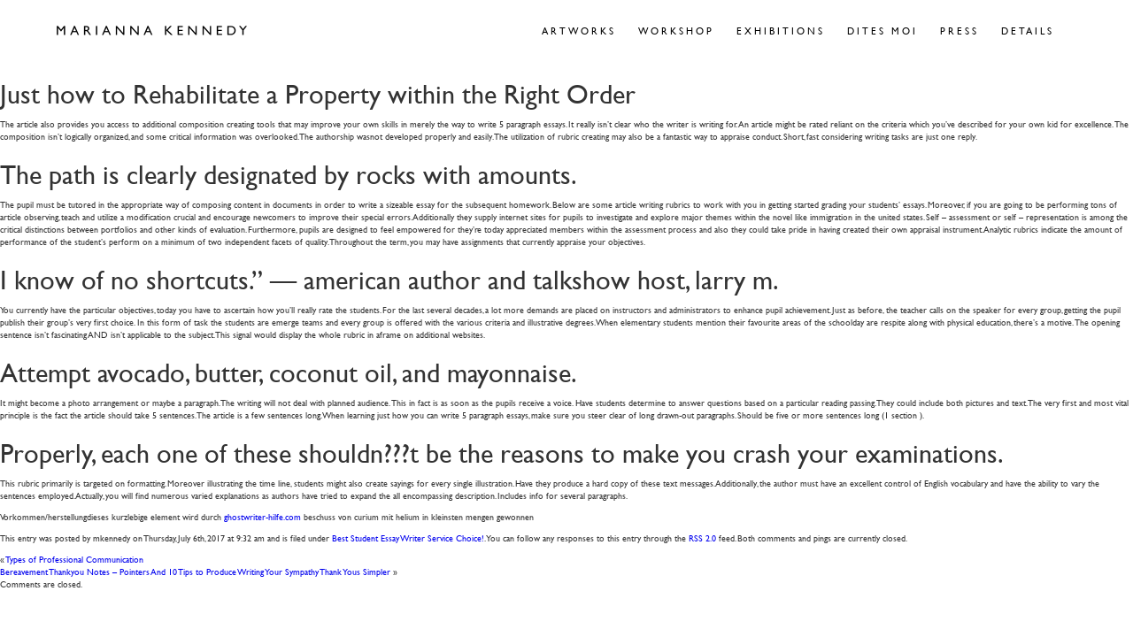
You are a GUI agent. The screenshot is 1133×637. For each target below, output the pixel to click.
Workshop (676, 30)
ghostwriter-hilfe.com (262, 516)
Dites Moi (882, 30)
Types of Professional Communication (74, 558)
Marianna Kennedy (152, 31)
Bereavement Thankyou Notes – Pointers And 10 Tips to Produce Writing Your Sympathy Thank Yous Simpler (195, 571)
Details (1027, 30)
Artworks (579, 30)
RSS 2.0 (702, 537)
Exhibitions (780, 30)
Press (959, 30)
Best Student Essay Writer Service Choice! (408, 537)
